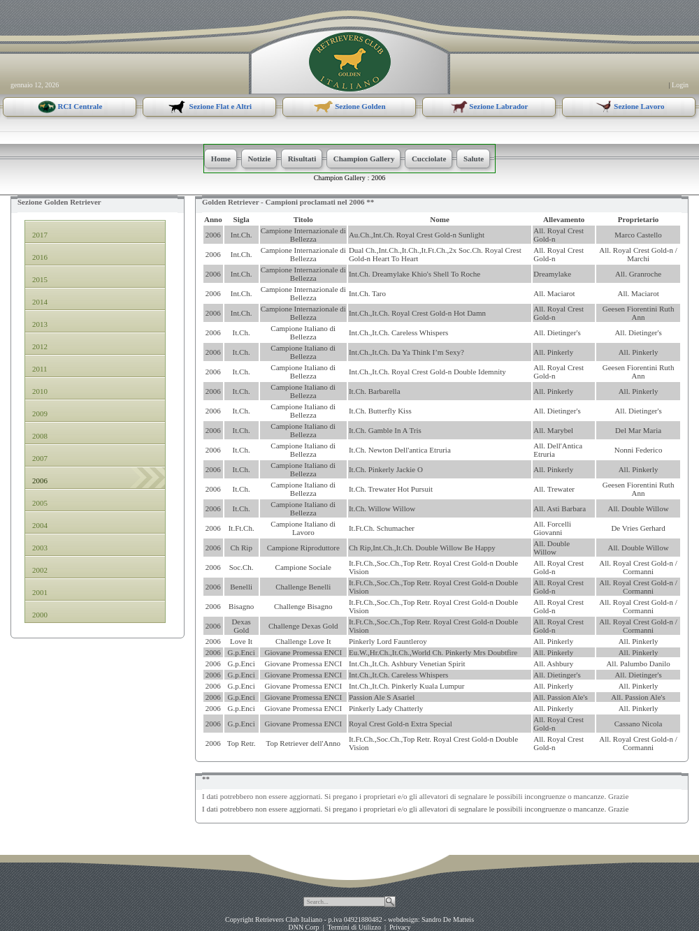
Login (680, 85)
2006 (378, 178)
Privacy (400, 927)
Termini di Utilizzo (354, 927)
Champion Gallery (340, 178)
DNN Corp (303, 927)
